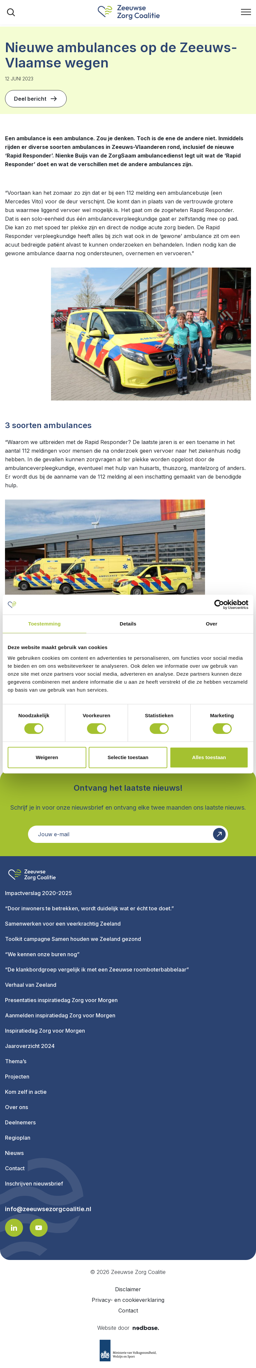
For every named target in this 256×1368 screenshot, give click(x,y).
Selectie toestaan (128, 757)
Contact (15, 1168)
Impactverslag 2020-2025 (38, 893)
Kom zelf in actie (26, 1091)
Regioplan (17, 1137)
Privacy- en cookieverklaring (128, 1300)
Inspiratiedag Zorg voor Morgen (45, 1030)
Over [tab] (211, 624)
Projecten (17, 1076)
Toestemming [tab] (44, 624)
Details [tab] (128, 624)
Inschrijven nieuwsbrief (34, 1183)
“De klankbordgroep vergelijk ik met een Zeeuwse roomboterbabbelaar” (97, 969)
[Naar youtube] (39, 1228)
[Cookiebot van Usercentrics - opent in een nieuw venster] (219, 605)
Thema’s (15, 1061)
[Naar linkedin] (14, 1228)
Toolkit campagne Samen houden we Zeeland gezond (73, 939)
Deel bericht (36, 98)
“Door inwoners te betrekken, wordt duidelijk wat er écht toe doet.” (89, 908)
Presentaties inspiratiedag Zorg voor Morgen (61, 1000)
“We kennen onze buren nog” (42, 954)
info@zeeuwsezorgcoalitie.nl (48, 1209)
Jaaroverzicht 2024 (30, 1046)
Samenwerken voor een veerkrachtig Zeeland (63, 923)
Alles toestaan (209, 757)
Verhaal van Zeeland (30, 984)
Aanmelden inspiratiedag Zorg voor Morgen (60, 1015)
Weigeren (47, 757)
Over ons (16, 1107)
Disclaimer (128, 1289)
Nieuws (14, 1153)
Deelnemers (20, 1122)
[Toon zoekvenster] (11, 12)
